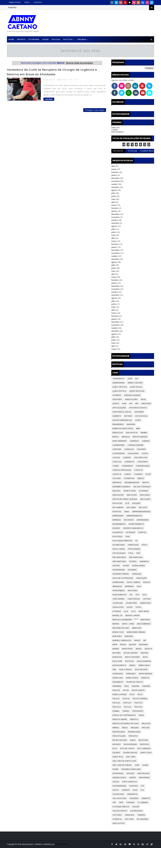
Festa (144, 545)
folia (131, 553)
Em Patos (117, 512)
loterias (117, 611)
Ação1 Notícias (137, 391)
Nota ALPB (117, 661)
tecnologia (118, 794)
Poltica (127, 707)
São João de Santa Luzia (124, 761)
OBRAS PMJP (144, 665)
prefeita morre (120, 719)
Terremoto (132, 794)
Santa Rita (118, 757)
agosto (114, 190)
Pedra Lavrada (120, 694)
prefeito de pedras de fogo (126, 723)
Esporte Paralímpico (133, 528)
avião (138, 420)
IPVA (144, 595)
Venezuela (129, 815)
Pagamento (118, 682)
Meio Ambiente (144, 624)
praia (141, 715)
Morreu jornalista (122, 640)
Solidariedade (119, 786)
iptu (137, 595)
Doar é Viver (130, 491)
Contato (114, 129)
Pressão (135, 728)
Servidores (144, 777)
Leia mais (49, 99)
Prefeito (134, 719)
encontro (129, 520)
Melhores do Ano (121, 628)
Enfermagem (143, 520)
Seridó (132, 777)
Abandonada (119, 383)
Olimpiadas (118, 674)
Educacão (132, 495)
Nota (145, 657)
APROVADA (146, 403)
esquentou (118, 532)
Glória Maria (138, 566)
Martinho (145, 620)
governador (119, 570)
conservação (143, 466)
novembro (115, 181)
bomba (144, 433)
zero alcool (119, 823)
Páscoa (116, 690)
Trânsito (146, 798)
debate (140, 478)
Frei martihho (136, 557)
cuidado (138, 474)
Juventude (118, 603)
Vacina (135, 807)
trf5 (121, 802)
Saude (145, 765)
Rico (115, 748)
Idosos (146, 582)
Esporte (21, 39)
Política (68, 39)
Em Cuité (143, 507)
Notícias (129, 661)
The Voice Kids (119, 798)
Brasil (116, 437)
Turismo (131, 802)
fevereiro (115, 172)
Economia (34, 39)
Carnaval (129, 449)
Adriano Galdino (132, 395)
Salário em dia (130, 753)
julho (113, 193)
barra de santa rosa (123, 428)
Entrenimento (119, 524)
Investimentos (120, 595)
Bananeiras (118, 424)
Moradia (129, 636)
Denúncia (117, 482)
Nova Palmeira (144, 661)
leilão (130, 607)
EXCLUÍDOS (118, 536)
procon (145, 728)
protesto (133, 736)
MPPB (115, 644)
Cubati (127, 474)
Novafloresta (119, 665)
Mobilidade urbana (136, 632)
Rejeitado (143, 740)
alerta (116, 403)
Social (116, 782)
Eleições (136, 503)
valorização (136, 811)
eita (127, 503)
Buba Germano (120, 441)
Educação (145, 495)
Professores (119, 732)
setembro (115, 187)
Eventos (142, 532)
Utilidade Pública (121, 807)
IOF (131, 595)
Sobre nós (115, 127)
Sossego (133, 786)
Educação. (145, 499)
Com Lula (117, 462)
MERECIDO (136, 628)
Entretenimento (136, 524)
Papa (126, 686)
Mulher (132, 644)
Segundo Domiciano (131, 769)
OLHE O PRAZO (125, 669)
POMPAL (126, 711)
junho (113, 196)
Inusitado (132, 590)
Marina (14, 81)
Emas (126, 512)
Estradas (130, 532)
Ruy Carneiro (144, 748)
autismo (128, 416)
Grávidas (136, 574)
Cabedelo (134, 441)
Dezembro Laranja (121, 487)
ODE (114, 669)
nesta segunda (132, 657)
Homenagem (118, 582)
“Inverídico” (119, 379)
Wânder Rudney (61, 844)
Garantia (144, 561)
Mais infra (144, 611)
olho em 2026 (141, 669)
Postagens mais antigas (94, 110)
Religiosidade (130, 744)
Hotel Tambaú (133, 582)
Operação (131, 674)
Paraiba (135, 686)
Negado (144, 653)
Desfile (145, 482)
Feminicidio (133, 545)
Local (138, 607)
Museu (139, 649)
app (136, 403)
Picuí (140, 694)
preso (125, 728)
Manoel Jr (117, 615)
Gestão (116, 566)
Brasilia (126, 437)
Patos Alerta (138, 690)
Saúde (45, 39)
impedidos (117, 586)
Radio (133, 740)
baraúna (131, 424)
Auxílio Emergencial (122, 420)
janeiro (114, 175)
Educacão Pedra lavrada (125, 499)
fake (128, 536)
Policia (116, 699)
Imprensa (129, 586)
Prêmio (116, 728)
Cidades (127, 457)
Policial (56, 39)
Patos (126, 690)
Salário (116, 753)
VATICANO (117, 815)
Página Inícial (14, 2)
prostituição (119, 736)
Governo (132, 570)
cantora (117, 449)
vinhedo (141, 815)
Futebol (133, 561)
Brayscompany (140, 437)
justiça (147, 599)
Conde (116, 466)
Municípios (127, 649)
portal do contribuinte (124, 715)
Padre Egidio (132, 678)
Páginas (81, 39)
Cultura (117, 478)
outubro (114, 184)
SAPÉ (137, 765)
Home (11, 39)
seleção (130, 773)
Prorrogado (134, 732)
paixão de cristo (135, 682)
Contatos (37, 2)
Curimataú (129, 478)
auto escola (141, 416)
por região (137, 711)
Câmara (146, 441)
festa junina (119, 549)
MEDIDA (116, 624)
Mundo (116, 649)
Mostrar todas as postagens (79, 63)
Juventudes (131, 603)
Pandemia (117, 686)
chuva (145, 453)
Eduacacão (118, 495)
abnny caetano (135, 383)
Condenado (127, 466)
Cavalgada (133, 453)
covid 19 (138, 470)
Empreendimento (134, 516)
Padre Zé (145, 678)
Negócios (117, 657)
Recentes (118, 151)
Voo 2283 (129, 819)
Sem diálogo (143, 773)
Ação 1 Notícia (120, 387)
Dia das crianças (141, 487)
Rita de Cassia (127, 748)
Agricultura (131, 399)
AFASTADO (117, 399)
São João (130, 757)
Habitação (141, 578)
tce (142, 790)
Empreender (118, 516)
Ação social (136, 387)
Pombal (116, 711)
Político (117, 707)
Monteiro (117, 636)
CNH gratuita (140, 457)
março (114, 169)
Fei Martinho (119, 545)
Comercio (129, 462)
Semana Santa (119, 777)
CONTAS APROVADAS (122, 470)
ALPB (124, 403)
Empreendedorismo (141, 512)
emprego (117, 520)
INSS (139, 586)
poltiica (138, 707)
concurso (142, 462)
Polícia (126, 699)
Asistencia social (138, 408)
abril (113, 166)
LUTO (133, 611)
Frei (138, 553)
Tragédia (134, 798)
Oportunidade (145, 674)
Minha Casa (118, 632)
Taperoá (126, 790)
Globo (126, 566)
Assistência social (122, 412)
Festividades (134, 549)
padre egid (118, 678)
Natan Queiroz (131, 653)
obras (132, 665)
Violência (117, 819)
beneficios (118, 433)
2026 (130, 379)
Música (148, 649)
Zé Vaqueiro (142, 819)
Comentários (147, 151)
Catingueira (119, 453)
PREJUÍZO (146, 723)
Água (143, 399)
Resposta (144, 744)
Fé (136, 541)
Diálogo (116, 491)
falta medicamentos (122, 541)
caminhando (119, 445)
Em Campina (118, 507)
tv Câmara (143, 802)
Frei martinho (119, 561)
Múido (123, 644)
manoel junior (133, 615)
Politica (127, 703)
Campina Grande (135, 445)
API (130, 403)
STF (142, 786)
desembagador (132, 482)
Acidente (117, 395)
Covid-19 (117, 474)
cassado (141, 449)
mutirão (117, 653)
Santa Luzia (146, 753)
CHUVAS (116, 457)
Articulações (119, 408)
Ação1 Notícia (119, 391)
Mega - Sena (128, 624)
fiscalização (119, 553)
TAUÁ (135, 790)
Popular (132, 151)
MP (145, 640)
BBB (138, 428)
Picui (132, 694)
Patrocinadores (117, 132)
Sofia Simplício (129, 782)
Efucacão (117, 503)
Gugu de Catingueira (123, 578)
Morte (137, 640)
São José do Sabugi (122, 765)
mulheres (143, 644)
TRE (114, 802)
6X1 (136, 379)
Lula (126, 611)
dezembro (115, 178)
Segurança (118, 773)
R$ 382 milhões (120, 740)
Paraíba (146, 686)
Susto (116, 790)
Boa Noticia (132, 433)
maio (113, 199)
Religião (117, 744)
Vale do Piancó (120, 811)
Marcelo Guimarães (122, 620)
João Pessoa (134, 599)
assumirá (139, 412)
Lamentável (145, 603)
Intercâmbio (119, 590)
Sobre (26, 2)
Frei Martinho (119, 557)
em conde (131, 507)
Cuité (148, 474)
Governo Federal (121, 574)
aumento (117, 416)
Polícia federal (140, 699)
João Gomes (118, 599)
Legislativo (118, 607)
